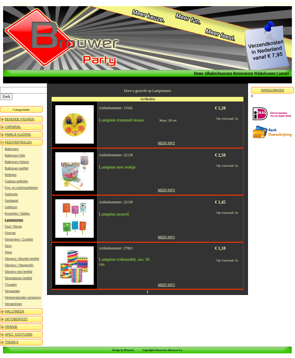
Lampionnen (14, 220)
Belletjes (11, 175)
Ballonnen (11, 149)
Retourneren (243, 73)
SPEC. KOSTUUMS (18, 334)
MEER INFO (166, 143)
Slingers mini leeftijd (18, 271)
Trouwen (11, 284)
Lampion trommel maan (121, 120)
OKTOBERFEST (16, 319)
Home (198, 73)
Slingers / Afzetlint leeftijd (22, 259)
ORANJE (11, 326)
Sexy (8, 246)
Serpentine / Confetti (19, 239)
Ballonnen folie (15, 155)
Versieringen (13, 304)
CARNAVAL (13, 127)
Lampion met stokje (117, 167)
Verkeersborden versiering (23, 297)
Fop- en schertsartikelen (21, 187)
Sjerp (8, 252)
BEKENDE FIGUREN (19, 119)
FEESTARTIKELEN (18, 142)
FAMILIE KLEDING (18, 134)
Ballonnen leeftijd (16, 168)
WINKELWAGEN (272, 90)
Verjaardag (12, 291)
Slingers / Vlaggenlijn (19, 265)
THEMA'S (11, 342)
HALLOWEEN (14, 311)
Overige (10, 233)
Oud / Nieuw (13, 226)
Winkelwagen (265, 73)
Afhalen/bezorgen (218, 73)
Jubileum (11, 207)
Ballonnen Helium (17, 162)
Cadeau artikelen (16, 181)
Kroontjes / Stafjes (17, 213)
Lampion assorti (114, 214)
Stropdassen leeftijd (18, 278)
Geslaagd (11, 200)
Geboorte (11, 194)
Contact (282, 73)
